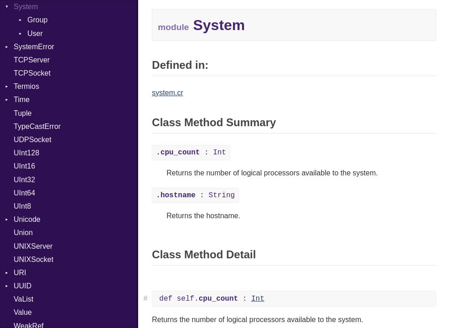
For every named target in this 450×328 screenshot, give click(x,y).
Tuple (22, 113)
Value (23, 312)
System (26, 6)
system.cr (167, 93)
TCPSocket (32, 73)
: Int (191, 153)
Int (257, 299)
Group (37, 20)
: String (195, 195)
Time (22, 99)
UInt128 (26, 153)
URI (20, 273)
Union (23, 232)
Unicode (27, 219)
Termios (26, 86)
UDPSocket (33, 140)
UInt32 (24, 180)
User (35, 33)
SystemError (34, 47)
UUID (22, 286)
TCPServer (32, 60)
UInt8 (22, 206)
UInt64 (24, 193)
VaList (23, 299)
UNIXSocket (33, 259)
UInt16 (24, 166)
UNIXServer (33, 246)
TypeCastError (37, 126)
